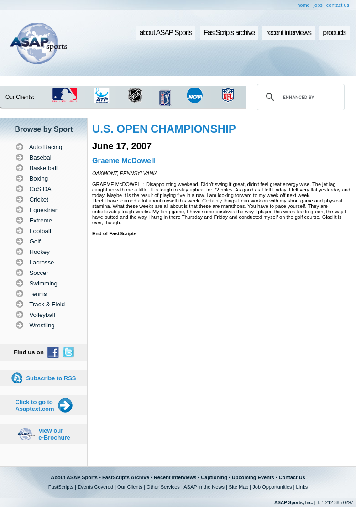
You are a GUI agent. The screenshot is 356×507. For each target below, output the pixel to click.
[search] (299, 97)
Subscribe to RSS (51, 378)
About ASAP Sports (74, 477)
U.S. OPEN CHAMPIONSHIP (164, 129)
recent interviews (288, 32)
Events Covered (95, 487)
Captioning (214, 477)
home (303, 5)
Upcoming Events (253, 477)
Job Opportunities (272, 487)
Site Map (238, 487)
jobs (318, 5)
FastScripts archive (229, 32)
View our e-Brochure (54, 434)
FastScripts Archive (125, 477)
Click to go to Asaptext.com (34, 405)
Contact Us (292, 477)
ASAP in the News (204, 487)
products (334, 32)
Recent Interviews (175, 477)
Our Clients (129, 487)
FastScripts (60, 487)
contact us (337, 5)
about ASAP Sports (166, 32)
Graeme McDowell (123, 161)
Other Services (163, 487)
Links (302, 487)
